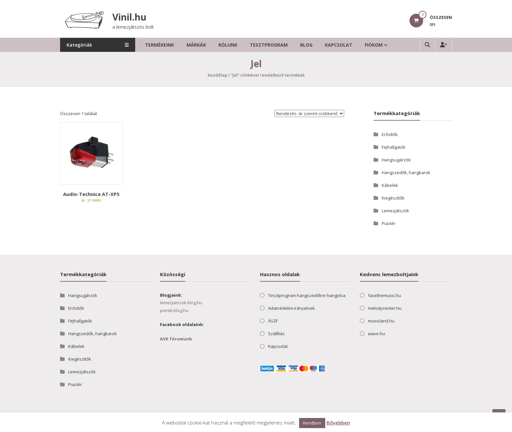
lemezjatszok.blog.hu (181, 302)
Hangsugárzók (396, 160)
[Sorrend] (309, 113)
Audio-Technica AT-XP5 (91, 194)
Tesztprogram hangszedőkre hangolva (306, 295)
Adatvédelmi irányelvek (291, 308)
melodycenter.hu (385, 308)
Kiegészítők (393, 198)
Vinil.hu (129, 17)
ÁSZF (273, 321)
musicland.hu (381, 321)
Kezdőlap (217, 75)
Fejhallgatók (394, 147)
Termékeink (159, 45)
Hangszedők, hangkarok (406, 172)
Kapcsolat (338, 45)
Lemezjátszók (395, 211)
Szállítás (276, 333)
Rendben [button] (312, 423)
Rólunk (227, 45)
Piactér (388, 223)
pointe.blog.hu (174, 310)
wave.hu (376, 333)
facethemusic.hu (384, 295)
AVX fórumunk (176, 339)
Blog (306, 45)
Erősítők (390, 134)
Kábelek (390, 185)
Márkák (196, 45)
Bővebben (338, 422)
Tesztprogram (269, 45)
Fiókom (374, 45)
